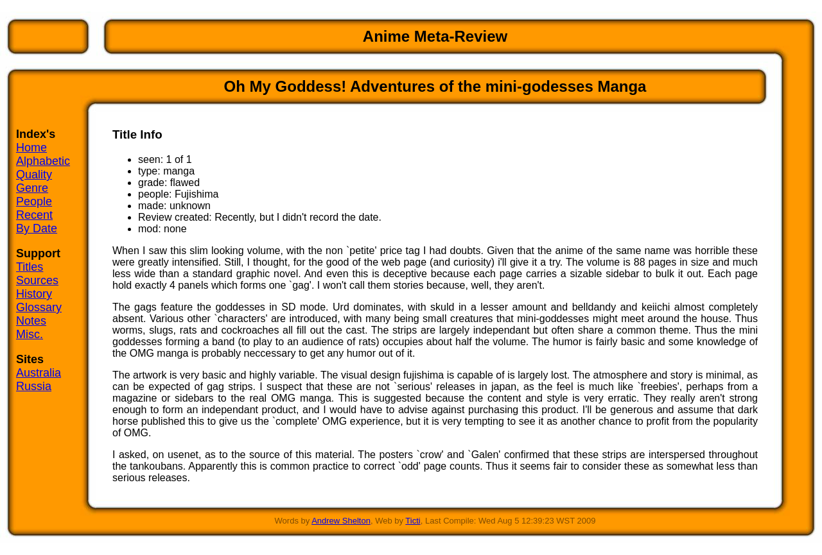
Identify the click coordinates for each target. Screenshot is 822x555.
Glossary (39, 307)
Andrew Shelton (341, 520)
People (34, 201)
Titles (29, 266)
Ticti (412, 520)
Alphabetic (43, 161)
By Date (36, 228)
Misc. (29, 334)
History (34, 293)
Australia (38, 372)
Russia (33, 386)
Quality (34, 174)
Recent (34, 215)
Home (31, 147)
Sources (37, 280)
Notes (31, 320)
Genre (32, 188)
